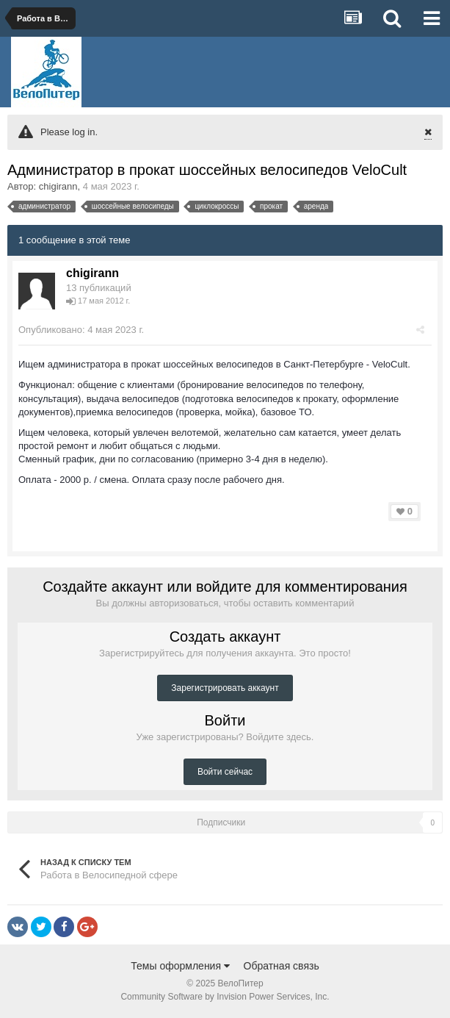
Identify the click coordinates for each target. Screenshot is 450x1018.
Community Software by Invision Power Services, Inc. (224, 997)
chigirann (58, 186)
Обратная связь (281, 966)
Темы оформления (180, 966)
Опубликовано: (81, 329)
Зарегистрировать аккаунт (224, 688)
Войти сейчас (225, 772)
